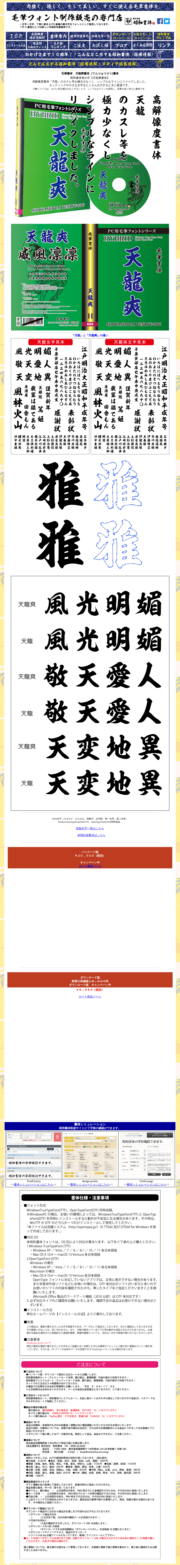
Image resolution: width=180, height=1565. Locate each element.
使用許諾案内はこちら (91, 835)
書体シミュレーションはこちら (33, 1184)
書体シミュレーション (90, 1124)
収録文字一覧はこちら (90, 828)
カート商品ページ (90, 866)
